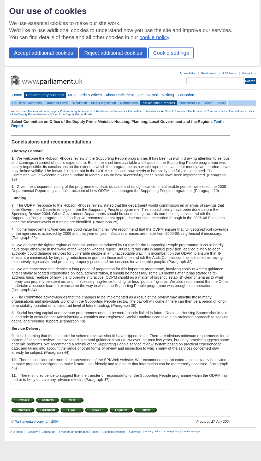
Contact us (249, 73)
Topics (221, 103)
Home (17, 95)
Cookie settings (171, 53)
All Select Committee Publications (182, 111)
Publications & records (158, 103)
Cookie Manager (191, 431)
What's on (79, 103)
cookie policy (154, 37)
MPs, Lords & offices (85, 95)
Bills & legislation (103, 103)
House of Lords (57, 103)
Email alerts (208, 73)
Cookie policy (171, 431)
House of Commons (27, 103)
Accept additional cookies (43, 53)
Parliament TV (189, 103)
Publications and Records (109, 111)
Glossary (32, 431)
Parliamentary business (45, 95)
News (208, 103)
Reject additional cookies (113, 53)
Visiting (168, 95)
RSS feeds (229, 73)
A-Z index (16, 431)
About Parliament (120, 95)
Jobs (95, 431)
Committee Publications (143, 111)
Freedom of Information (73, 431)
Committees (129, 103)
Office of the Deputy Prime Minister (71, 114)
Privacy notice (152, 431)
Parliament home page (42, 111)
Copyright (135, 431)
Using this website (113, 431)
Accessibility (187, 73)
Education (186, 95)
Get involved (148, 95)
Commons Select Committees (225, 111)
